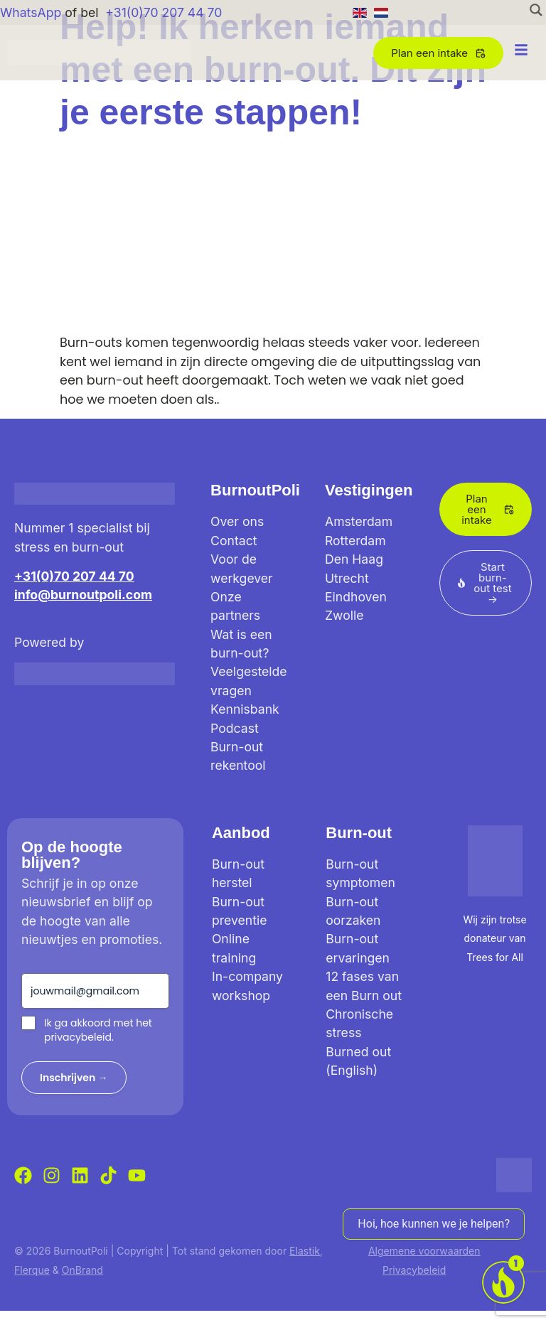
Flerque (32, 1270)
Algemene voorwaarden (424, 1251)
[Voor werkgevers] (503, 1282)
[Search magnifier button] (536, 10)
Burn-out (359, 833)
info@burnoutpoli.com (83, 594)
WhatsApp (30, 12)
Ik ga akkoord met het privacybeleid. (98, 1030)
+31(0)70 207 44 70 (163, 12)
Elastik (304, 1251)
